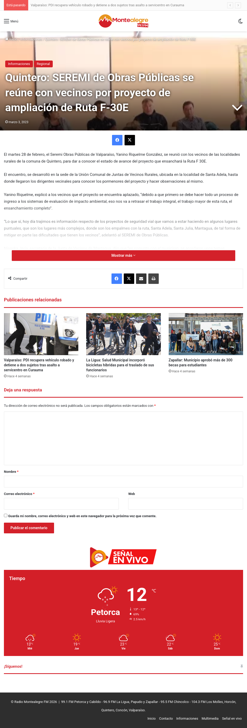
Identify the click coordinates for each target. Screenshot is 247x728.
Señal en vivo (232, 718)
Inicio (11, 39)
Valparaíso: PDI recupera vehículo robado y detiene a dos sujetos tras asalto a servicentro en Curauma (107, 5)
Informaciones (31, 39)
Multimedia (210, 718)
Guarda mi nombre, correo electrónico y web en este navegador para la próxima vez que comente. (82, 516)
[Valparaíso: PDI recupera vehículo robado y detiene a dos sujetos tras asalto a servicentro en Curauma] (41, 334)
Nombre (11, 472)
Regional (43, 64)
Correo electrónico (19, 494)
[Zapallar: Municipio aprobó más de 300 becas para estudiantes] (206, 334)
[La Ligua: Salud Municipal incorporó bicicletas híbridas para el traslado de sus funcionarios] (123, 334)
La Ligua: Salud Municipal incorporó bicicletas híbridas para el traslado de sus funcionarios (120, 365)
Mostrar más (123, 255)
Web (131, 494)
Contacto (166, 718)
